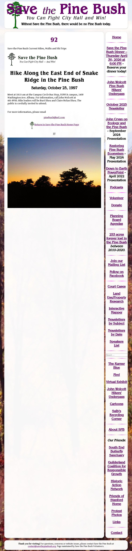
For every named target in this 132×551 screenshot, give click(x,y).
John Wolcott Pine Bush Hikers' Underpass (116, 88)
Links (116, 522)
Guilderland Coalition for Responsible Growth (116, 468)
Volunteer (116, 198)
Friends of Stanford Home (116, 500)
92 (54, 39)
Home (116, 37)
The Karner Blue (116, 365)
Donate (116, 205)
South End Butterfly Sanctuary (116, 451)
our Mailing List (116, 263)
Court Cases (117, 286)
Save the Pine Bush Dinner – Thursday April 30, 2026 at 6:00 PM (116, 55)
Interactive (116, 308)
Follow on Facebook (116, 274)
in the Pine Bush (116, 240)
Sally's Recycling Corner (116, 415)
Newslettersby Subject (116, 321)
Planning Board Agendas (116, 220)
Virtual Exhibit (116, 382)
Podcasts (116, 187)
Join (113, 261)
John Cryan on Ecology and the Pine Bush (116, 123)
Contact (116, 533)
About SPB (116, 429)
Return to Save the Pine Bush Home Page (54, 124)
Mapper (116, 312)
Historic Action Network (117, 485)
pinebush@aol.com (54, 117)
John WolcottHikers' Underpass (116, 393)
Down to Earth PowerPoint (116, 170)
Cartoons (116, 404)
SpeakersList (116, 343)
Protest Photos (116, 513)
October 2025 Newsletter (116, 106)
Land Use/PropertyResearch (116, 297)
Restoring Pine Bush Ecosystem (115, 149)
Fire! (116, 375)
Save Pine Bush (66, 9)
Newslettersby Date (116, 332)
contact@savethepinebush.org (42, 546)
